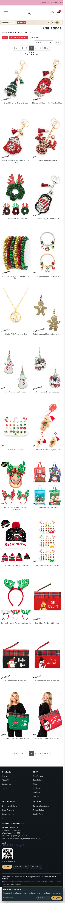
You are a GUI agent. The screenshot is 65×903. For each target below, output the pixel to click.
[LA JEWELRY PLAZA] (30, 13)
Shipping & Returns (10, 806)
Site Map (5, 788)
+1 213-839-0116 (17, 833)
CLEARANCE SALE (7, 22)
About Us (5, 780)
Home (4, 776)
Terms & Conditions (41, 806)
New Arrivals (38, 776)
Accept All (56, 898)
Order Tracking (8, 810)
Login (4, 818)
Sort (31, 42)
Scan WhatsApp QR (8, 861)
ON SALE (21, 22)
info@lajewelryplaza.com (17, 836)
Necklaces (37, 792)
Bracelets (36, 796)
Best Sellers (37, 780)
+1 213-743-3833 (14, 830)
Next (46, 48)
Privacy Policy (38, 810)
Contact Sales (21, 867)
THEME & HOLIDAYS (14, 32)
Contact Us (6, 784)
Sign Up (7, 867)
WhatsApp (36, 867)
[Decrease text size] (48, 22)
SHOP (4, 32)
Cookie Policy (38, 814)
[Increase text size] (53, 22)
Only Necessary (43, 898)
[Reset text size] (57, 22)
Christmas (27, 32)
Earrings (36, 788)
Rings (35, 784)
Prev (16, 48)
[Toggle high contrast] (61, 22)
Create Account (8, 814)
